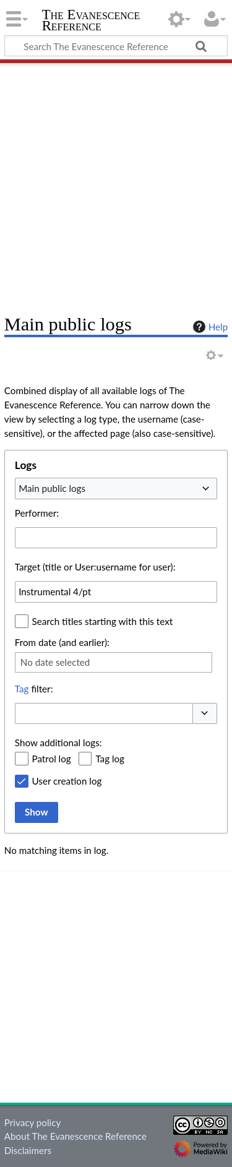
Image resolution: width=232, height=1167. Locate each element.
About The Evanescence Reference (75, 1136)
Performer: (37, 513)
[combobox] (116, 488)
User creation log (67, 780)
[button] (204, 714)
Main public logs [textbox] (52, 488)
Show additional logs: (58, 742)
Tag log (109, 758)
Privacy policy (32, 1122)
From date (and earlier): (62, 642)
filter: (34, 688)
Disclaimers (27, 1150)
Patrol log (51, 758)
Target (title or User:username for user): (95, 566)
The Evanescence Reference (91, 21)
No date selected (55, 662)
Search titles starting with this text (102, 621)
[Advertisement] (116, 184)
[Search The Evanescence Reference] (116, 46)
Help (209, 327)
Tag (22, 688)
